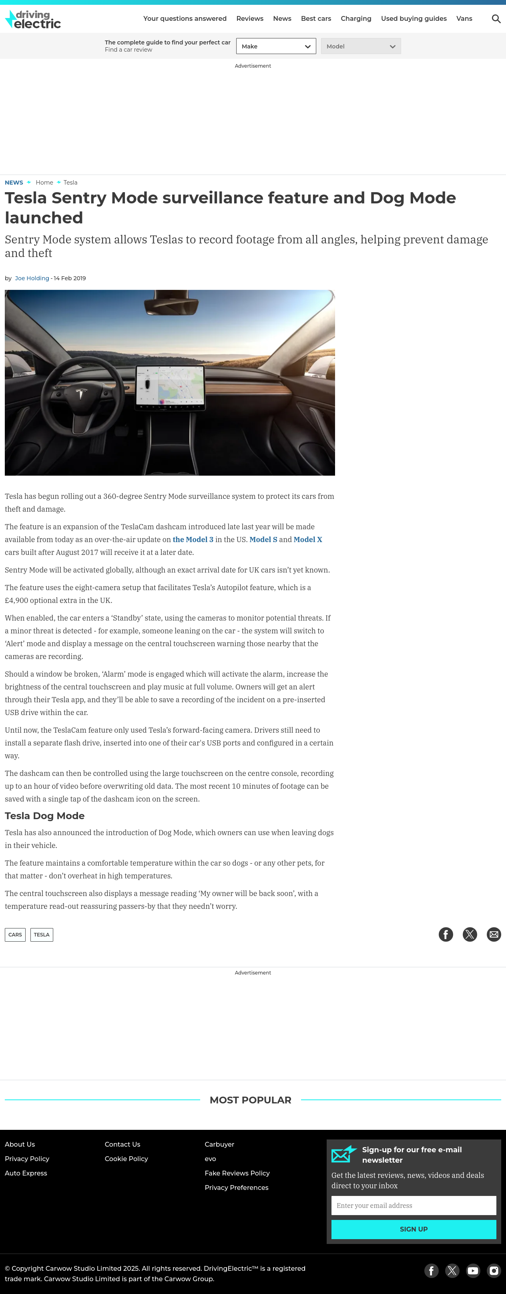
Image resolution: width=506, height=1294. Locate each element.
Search (496, 19)
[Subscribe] (413, 1205)
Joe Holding (32, 278)
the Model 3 (193, 539)
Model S (263, 539)
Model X (308, 539)
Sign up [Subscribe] (414, 1229)
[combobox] (240, 46)
